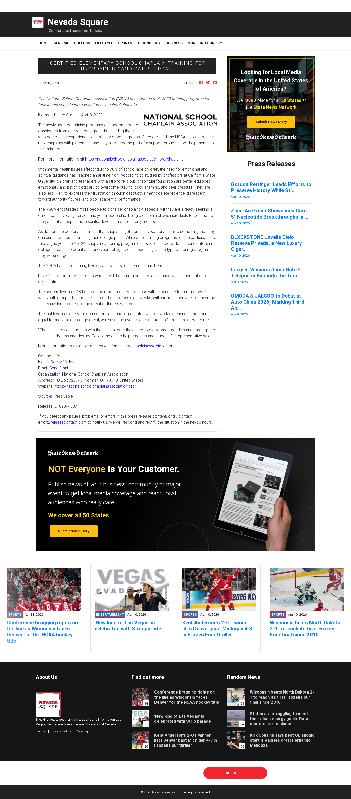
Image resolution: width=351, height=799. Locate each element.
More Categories (204, 43)
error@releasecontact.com (62, 422)
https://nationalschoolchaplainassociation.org (134, 345)
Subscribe (235, 773)
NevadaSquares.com (167, 792)
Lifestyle (104, 43)
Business (174, 43)
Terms (40, 731)
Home (44, 43)
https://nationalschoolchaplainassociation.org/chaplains (134, 159)
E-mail (89, 772)
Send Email (59, 367)
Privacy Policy (61, 731)
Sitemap (83, 731)
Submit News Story (271, 122)
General (61, 43)
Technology (149, 43)
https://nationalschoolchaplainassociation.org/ (95, 386)
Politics (82, 43)
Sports (125, 43)
